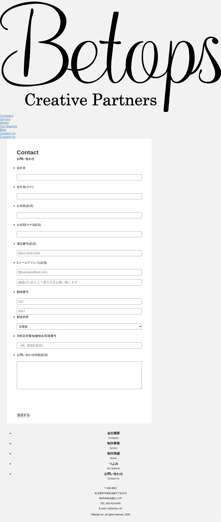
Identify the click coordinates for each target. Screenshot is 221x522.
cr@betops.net (114, 508)
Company (6, 115)
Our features (8, 126)
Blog (3, 130)
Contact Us (7, 133)
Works (4, 122)
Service (5, 119)
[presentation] (46, 402)
